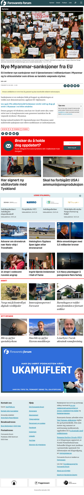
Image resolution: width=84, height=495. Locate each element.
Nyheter (51, 4)
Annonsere (33, 413)
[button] (80, 198)
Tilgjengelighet (34, 422)
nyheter (4, 131)
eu (10, 131)
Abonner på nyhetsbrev (37, 447)
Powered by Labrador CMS (42, 492)
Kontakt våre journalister (9, 413)
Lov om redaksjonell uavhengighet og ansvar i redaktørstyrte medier (68, 410)
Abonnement (33, 418)
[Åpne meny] (81, 4)
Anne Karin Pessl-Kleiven (9, 420)
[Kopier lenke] (78, 88)
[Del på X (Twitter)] (68, 88)
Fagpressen (61, 462)
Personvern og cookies (37, 426)
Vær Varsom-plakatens (66, 423)
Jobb (70, 4)
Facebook (32, 430)
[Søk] (75, 4)
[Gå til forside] (16, 4)
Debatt (58, 4)
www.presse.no (65, 456)
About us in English (63, 473)
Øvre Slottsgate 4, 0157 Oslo (11, 428)
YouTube (32, 443)
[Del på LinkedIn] (71, 88)
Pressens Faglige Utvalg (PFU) (69, 440)
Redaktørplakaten (63, 416)
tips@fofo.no (62, 114)
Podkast (64, 4)
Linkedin (32, 439)
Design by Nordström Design (67, 477)
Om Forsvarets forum (36, 409)
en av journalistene (66, 116)
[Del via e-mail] (75, 88)
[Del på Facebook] (65, 88)
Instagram (32, 434)
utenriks (25, 131)
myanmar (17, 131)
